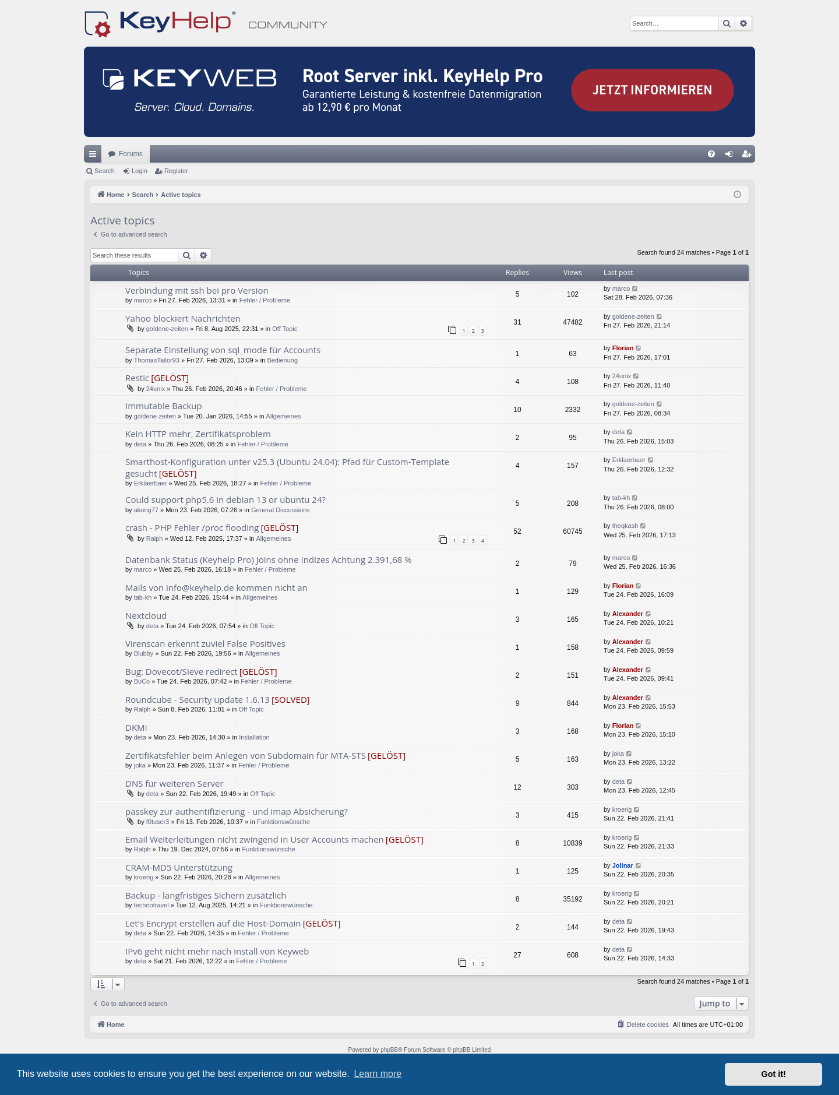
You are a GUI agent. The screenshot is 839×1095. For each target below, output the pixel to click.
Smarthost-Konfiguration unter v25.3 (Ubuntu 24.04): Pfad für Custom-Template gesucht (287, 467)
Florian (623, 347)
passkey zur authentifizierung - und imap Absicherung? (236, 811)
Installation (254, 737)
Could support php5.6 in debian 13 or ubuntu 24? (225, 499)
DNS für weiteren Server (174, 783)
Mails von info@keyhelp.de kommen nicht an (216, 587)
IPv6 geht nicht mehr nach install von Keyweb (217, 951)
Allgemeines (283, 416)
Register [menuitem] (749, 156)
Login (139, 170)
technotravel (151, 905)
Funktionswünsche (283, 821)
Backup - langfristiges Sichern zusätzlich (206, 895)
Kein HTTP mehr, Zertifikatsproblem (198, 433)
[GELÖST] (170, 377)
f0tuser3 (158, 821)
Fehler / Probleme (264, 300)
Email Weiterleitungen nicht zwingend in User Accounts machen (254, 839)
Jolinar (622, 865)
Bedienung (282, 360)
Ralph (154, 538)
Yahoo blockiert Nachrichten (183, 318)
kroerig (622, 809)
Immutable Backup (163, 405)
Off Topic (284, 328)
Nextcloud (146, 615)
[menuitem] (711, 154)
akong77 (146, 509)
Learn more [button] (377, 1074)
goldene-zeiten (167, 328)
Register (176, 170)
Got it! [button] (774, 1074)
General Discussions (280, 509)
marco (143, 300)
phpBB (389, 1050)
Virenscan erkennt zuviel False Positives (205, 643)
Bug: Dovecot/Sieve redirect (181, 671)
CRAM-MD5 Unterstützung (178, 867)
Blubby (144, 653)
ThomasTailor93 (156, 360)
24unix (155, 388)
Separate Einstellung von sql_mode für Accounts (222, 349)
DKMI (136, 727)
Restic (137, 377)
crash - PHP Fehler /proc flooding (192, 527)
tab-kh (621, 497)
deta (140, 444)
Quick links (95, 156)
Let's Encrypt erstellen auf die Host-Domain (213, 923)
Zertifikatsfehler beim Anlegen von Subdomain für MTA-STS (245, 755)
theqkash (625, 525)
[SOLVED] (291, 699)
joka (140, 765)
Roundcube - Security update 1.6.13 (197, 699)
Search (104, 170)
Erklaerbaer (150, 483)
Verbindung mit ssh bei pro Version (197, 290)
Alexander (627, 613)
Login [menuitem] (731, 156)
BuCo (142, 681)
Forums (131, 154)
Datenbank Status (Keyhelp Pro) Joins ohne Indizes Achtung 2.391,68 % (268, 559)
